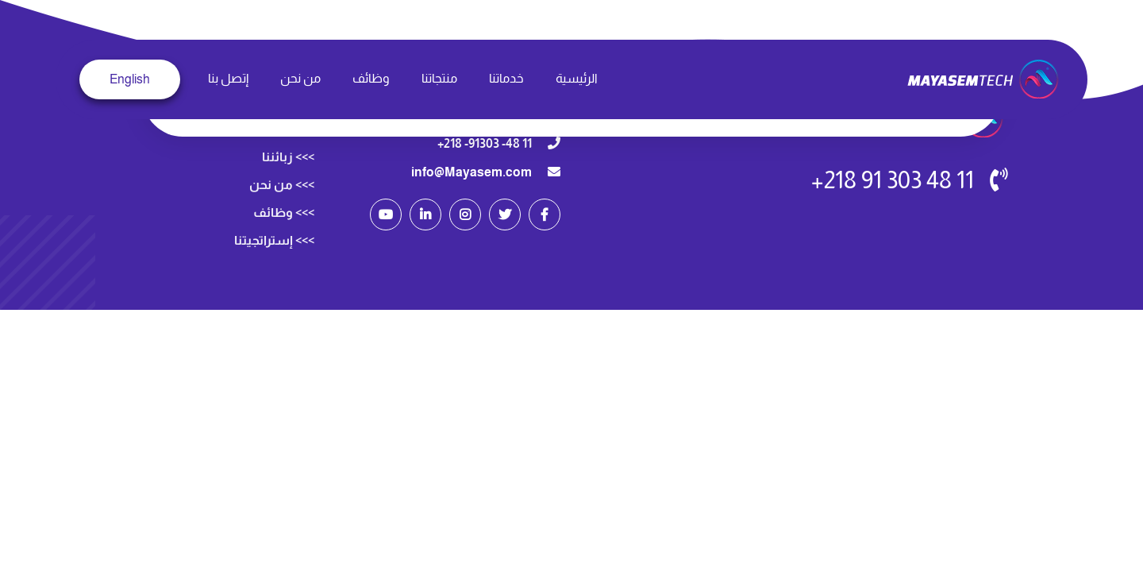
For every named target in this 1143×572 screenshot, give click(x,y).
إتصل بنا (228, 78)
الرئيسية (577, 78)
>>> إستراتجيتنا (274, 259)
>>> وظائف (283, 231)
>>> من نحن (281, 204)
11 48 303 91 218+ (892, 180)
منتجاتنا (439, 78)
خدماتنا (506, 78)
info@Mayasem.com (471, 172)
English (130, 79)
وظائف (371, 78)
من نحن (300, 78)
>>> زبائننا (288, 176)
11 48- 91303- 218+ (484, 143)
